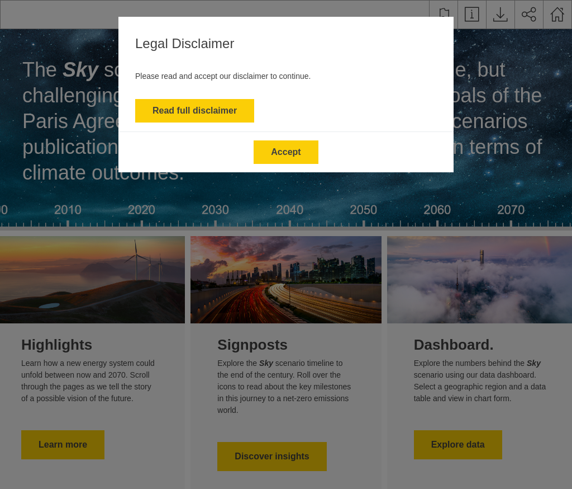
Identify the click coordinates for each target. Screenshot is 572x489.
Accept (286, 152)
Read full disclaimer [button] (194, 110)
